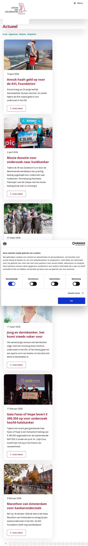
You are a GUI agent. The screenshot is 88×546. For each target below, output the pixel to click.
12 (51, 311)
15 (63, 311)
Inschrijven (14, 517)
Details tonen (74, 293)
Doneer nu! (10, 478)
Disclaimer (56, 543)
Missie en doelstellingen (15, 459)
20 (83, 311)
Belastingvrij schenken (15, 487)
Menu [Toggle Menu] (78, 3)
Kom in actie (11, 482)
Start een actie (38, 369)
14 (59, 311)
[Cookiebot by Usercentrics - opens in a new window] (74, 244)
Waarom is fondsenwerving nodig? (20, 445)
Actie (5, 34)
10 (43, 311)
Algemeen (13, 34)
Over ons (9, 440)
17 (71, 311)
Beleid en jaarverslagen (15, 449)
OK (71, 301)
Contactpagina (11, 426)
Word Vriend (17, 369)
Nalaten (9, 492)
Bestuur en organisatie (15, 454)
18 (75, 311)
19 (79, 311)
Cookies (78, 543)
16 (67, 311)
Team (8, 463)
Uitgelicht (31, 34)
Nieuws (22, 34)
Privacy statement (67, 543)
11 (47, 311)
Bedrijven (9, 496)
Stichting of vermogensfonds (17, 501)
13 (55, 311)
